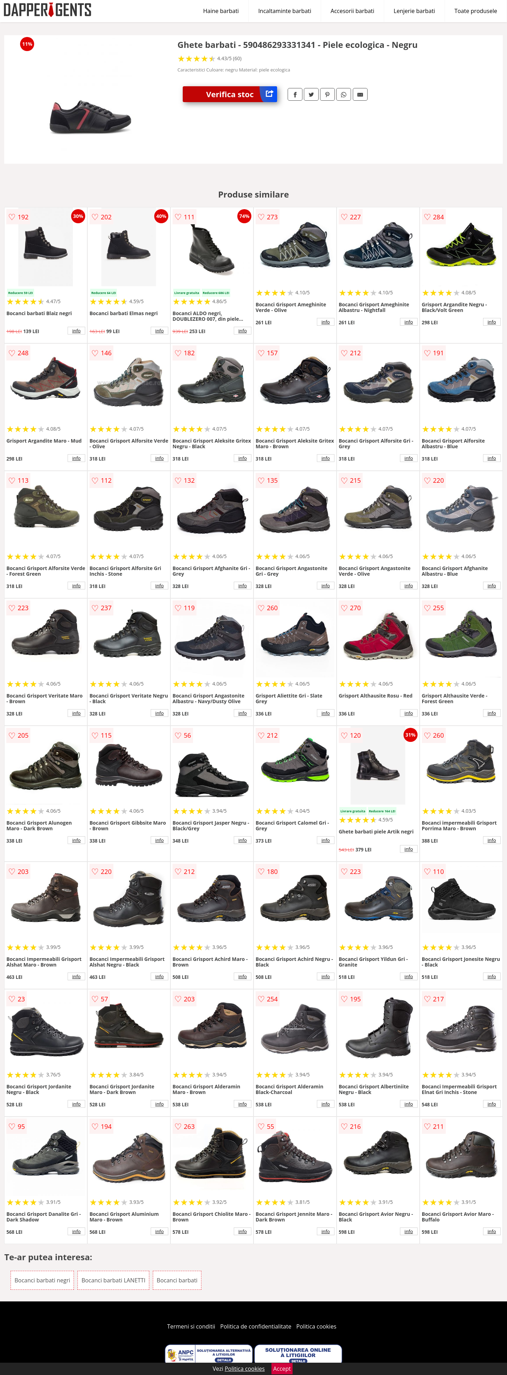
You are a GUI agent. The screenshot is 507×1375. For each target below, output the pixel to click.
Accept (282, 1369)
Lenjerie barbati (414, 11)
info (76, 330)
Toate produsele (476, 11)
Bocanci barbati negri (42, 1280)
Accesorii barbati (352, 11)
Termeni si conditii (191, 1326)
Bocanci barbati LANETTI (113, 1280)
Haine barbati (221, 11)
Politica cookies (316, 1326)
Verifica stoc (241, 94)
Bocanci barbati (177, 1280)
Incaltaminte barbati (284, 11)
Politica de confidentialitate (256, 1326)
